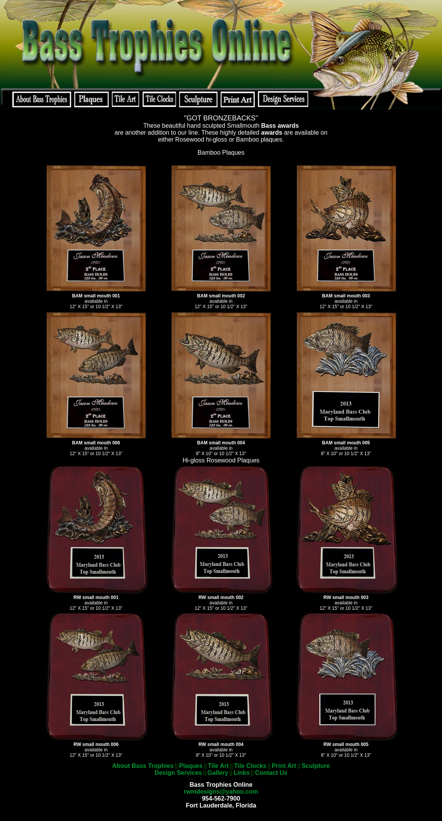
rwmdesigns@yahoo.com (221, 791)
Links (242, 772)
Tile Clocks (250, 766)
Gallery (218, 772)
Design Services (178, 772)
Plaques (191, 766)
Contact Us (271, 772)
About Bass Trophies (143, 766)
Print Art (284, 766)
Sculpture (315, 766)
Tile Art (218, 766)
